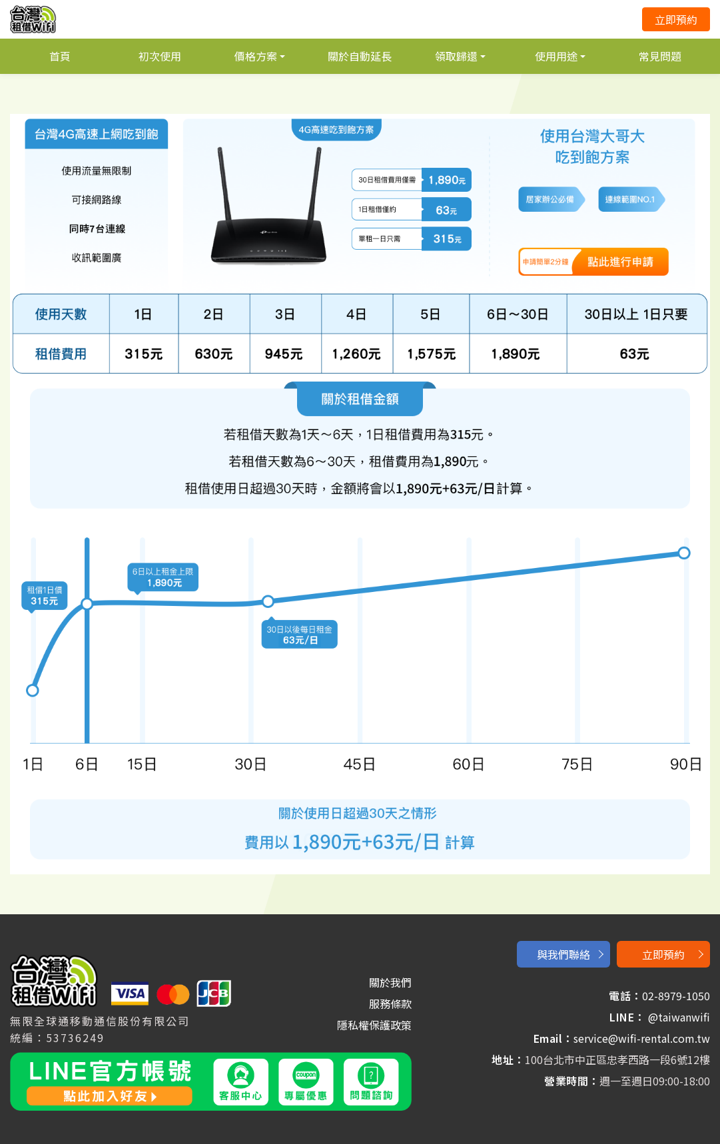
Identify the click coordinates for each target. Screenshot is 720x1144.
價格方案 (255, 56)
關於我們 (390, 982)
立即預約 (676, 19)
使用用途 (556, 56)
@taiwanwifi (679, 1017)
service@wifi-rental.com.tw (641, 1038)
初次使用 (160, 56)
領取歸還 (456, 56)
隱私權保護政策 (374, 1025)
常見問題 (660, 56)
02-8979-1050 (676, 995)
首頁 (60, 56)
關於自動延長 (360, 56)
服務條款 (390, 1003)
